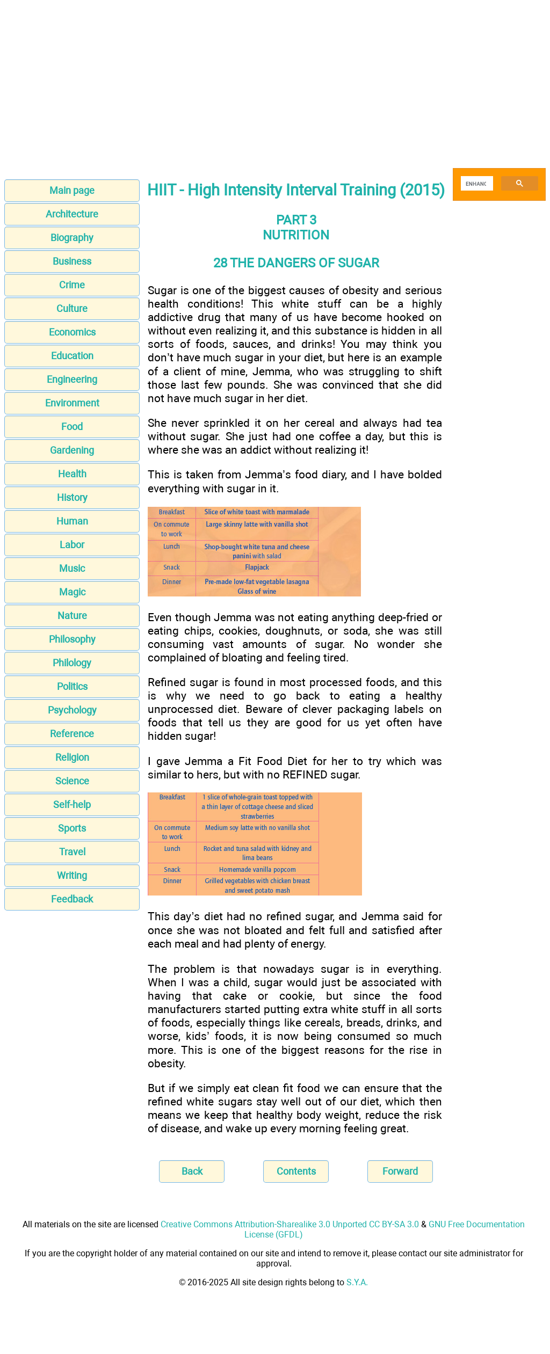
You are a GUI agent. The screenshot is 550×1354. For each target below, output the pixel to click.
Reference (72, 733)
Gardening (72, 450)
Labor (72, 544)
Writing (72, 875)
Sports (72, 828)
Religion (72, 757)
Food (72, 426)
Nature (72, 615)
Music (72, 568)
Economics (72, 332)
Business (72, 261)
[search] (476, 183)
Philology (72, 662)
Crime (72, 284)
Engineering (72, 379)
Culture (72, 308)
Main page (72, 190)
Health (72, 473)
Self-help (72, 804)
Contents (296, 1171)
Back (192, 1171)
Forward (400, 1171)
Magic (72, 592)
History (72, 497)
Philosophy (72, 639)
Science (72, 781)
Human (72, 521)
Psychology (72, 710)
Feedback (72, 899)
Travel (72, 851)
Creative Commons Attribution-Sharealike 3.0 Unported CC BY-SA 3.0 (290, 1224)
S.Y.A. (357, 1282)
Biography (71, 237)
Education (72, 355)
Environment (72, 403)
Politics (72, 686)
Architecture (72, 214)
